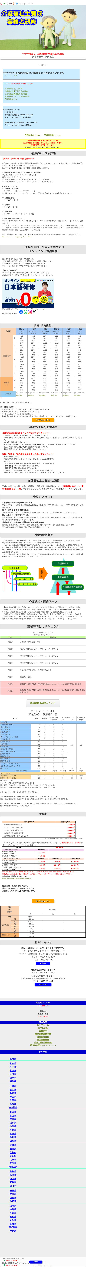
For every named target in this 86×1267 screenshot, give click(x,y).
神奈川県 (13, 1107)
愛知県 (13, 1141)
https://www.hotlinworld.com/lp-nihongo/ (30, 309)
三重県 (13, 1145)
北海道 (13, 1059)
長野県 (13, 1130)
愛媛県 (13, 1198)
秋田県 (13, 1074)
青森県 (13, 1063)
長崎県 (13, 1213)
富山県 (13, 1116)
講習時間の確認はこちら (43, 703)
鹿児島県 (13, 1227)
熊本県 (13, 1216)
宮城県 (13, 1071)
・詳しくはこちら (10, 75)
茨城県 (13, 1086)
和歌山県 (13, 1167)
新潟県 (13, 1112)
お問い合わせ (43, 984)
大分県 (13, 1220)
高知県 (13, 1201)
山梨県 (13, 1126)
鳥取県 (13, 1171)
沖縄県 (13, 1231)
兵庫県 (13, 1160)
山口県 (13, 1186)
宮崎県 (13, 1224)
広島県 (13, 1182)
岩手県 (13, 1067)
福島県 (13, 1081)
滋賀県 (13, 1149)
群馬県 (13, 1093)
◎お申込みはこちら (43, 420)
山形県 (13, 1078)
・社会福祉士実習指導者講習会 (15, 94)
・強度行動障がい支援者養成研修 (16, 96)
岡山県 (13, 1179)
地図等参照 (19, 395)
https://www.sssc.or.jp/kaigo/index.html (16, 237)
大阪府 (13, 1156)
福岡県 (13, 1206)
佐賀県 (13, 1209)
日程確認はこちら (32, 135)
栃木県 (13, 1090)
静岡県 (13, 1137)
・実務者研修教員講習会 (12, 89)
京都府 (13, 1152)
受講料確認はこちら (52, 135)
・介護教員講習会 (10, 99)
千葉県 (13, 1100)
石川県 (13, 1119)
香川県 (13, 1194)
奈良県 (13, 1163)
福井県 (13, 1123)
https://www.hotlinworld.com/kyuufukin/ (16, 879)
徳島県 (13, 1190)
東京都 (13, 1104)
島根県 (13, 1175)
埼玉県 (13, 1097)
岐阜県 (13, 1133)
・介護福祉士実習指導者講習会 (15, 91)
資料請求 (36, 1261)
